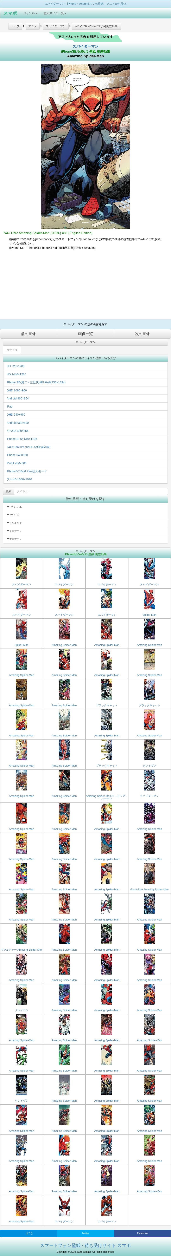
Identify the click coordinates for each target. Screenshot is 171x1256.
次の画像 (142, 334)
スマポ (10, 13)
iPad (9, 406)
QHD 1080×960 (17, 390)
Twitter (85, 1233)
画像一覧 (85, 334)
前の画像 (28, 334)
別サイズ (12, 350)
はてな (29, 1233)
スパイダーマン (85, 46)
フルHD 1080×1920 (19, 479)
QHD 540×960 (16, 414)
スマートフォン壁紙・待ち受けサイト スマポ (85, 1245)
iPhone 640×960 (17, 455)
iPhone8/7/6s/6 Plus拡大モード (27, 471)
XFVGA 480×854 (17, 430)
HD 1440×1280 (16, 374)
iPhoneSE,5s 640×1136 (22, 439)
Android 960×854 (18, 398)
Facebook (142, 1233)
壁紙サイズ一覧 (55, 13)
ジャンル (30, 13)
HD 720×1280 (16, 366)
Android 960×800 (18, 422)
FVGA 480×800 (16, 463)
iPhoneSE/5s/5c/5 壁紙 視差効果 (85, 51)
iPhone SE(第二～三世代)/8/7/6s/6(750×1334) (36, 382)
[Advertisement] (85, 286)
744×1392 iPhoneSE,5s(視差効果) (29, 447)
